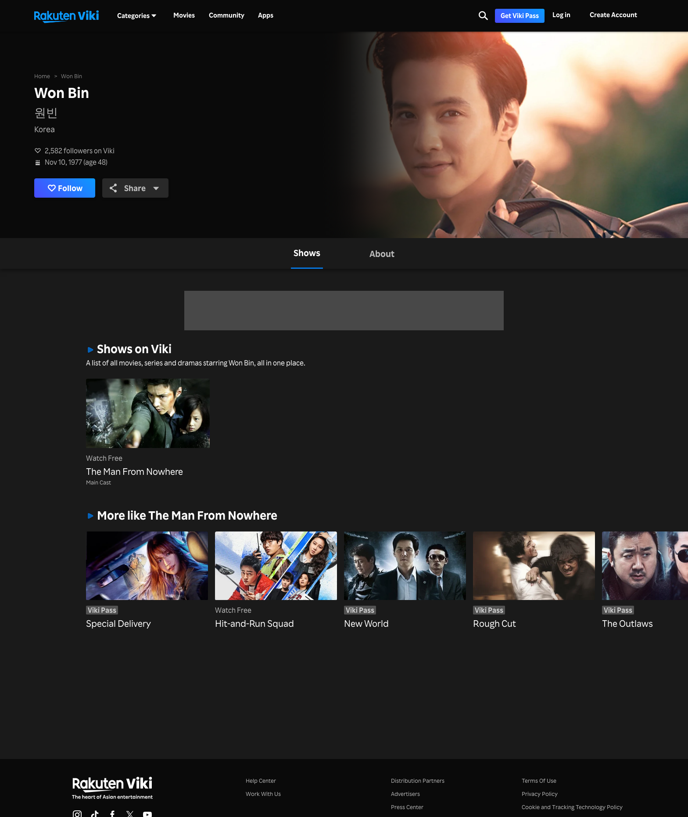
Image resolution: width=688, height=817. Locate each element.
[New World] (405, 573)
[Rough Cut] (534, 573)
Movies (184, 15)
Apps (265, 15)
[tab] (307, 253)
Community (226, 15)
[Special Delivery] (147, 573)
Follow (65, 188)
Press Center (407, 806)
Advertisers (405, 793)
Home (42, 76)
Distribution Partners (417, 780)
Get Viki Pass (520, 15)
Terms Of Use (539, 780)
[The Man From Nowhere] (148, 428)
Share (134, 188)
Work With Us (263, 793)
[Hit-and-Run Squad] (276, 573)
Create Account (613, 15)
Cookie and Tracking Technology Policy (572, 806)
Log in (561, 15)
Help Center (261, 780)
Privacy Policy (540, 793)
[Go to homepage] (66, 16)
